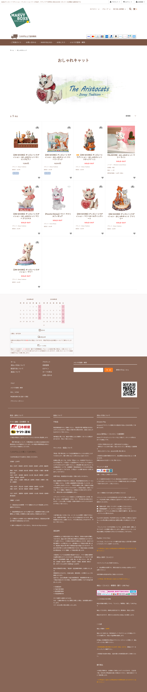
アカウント (115, 2)
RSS (11, 389)
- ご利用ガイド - (16, 42)
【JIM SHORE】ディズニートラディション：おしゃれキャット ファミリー (121, 216)
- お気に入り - (61, 42)
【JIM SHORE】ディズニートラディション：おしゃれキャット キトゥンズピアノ (26, 157)
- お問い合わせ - (31, 42)
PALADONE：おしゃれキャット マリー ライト (121, 156)
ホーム (12, 50)
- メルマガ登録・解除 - (77, 42)
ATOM (16, 389)
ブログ (12, 382)
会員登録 (140, 2)
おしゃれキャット (22, 50)
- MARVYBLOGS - (46, 42)
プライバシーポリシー (18, 396)
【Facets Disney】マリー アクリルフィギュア (57, 215)
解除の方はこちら (122, 369)
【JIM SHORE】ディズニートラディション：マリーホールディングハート (89, 216)
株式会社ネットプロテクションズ (118, 627)
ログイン (127, 2)
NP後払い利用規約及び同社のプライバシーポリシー (111, 634)
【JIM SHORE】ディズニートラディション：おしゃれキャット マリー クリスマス (26, 216)
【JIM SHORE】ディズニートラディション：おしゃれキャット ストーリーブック (57, 157)
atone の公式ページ (106, 454)
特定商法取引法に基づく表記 (20, 392)
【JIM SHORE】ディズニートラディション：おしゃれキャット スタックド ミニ (89, 157)
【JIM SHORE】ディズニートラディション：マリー (26, 270)
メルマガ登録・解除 (17, 386)
